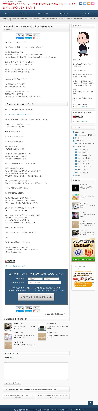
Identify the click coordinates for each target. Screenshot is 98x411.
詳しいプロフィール (81, 106)
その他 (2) (78, 175)
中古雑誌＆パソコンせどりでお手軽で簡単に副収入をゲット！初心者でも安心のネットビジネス (48, 410)
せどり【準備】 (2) (83, 149)
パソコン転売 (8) (80, 141)
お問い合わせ (64, 13)
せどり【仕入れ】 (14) (84, 158)
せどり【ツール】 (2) (83, 164)
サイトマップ (85, 13)
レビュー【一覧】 (43, 13)
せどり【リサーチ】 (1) (84, 166)
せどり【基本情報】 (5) (84, 155)
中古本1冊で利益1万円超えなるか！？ (24, 344)
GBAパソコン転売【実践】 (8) (86, 143)
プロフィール (22, 13)
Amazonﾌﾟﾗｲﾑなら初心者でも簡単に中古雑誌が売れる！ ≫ (53, 396)
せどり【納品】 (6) (83, 172)
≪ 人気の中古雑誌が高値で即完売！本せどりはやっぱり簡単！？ (19, 396)
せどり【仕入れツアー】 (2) (85, 161)
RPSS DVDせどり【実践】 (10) (86, 135)
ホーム (7, 13)
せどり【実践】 (51, 314)
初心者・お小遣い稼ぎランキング (15, 266)
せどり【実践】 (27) (83, 152)
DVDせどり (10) (79, 132)
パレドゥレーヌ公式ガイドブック (19, 114)
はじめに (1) (78, 138)
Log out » (12, 357)
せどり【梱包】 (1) (83, 169)
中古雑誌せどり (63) (81, 146)
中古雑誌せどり (59, 314)
